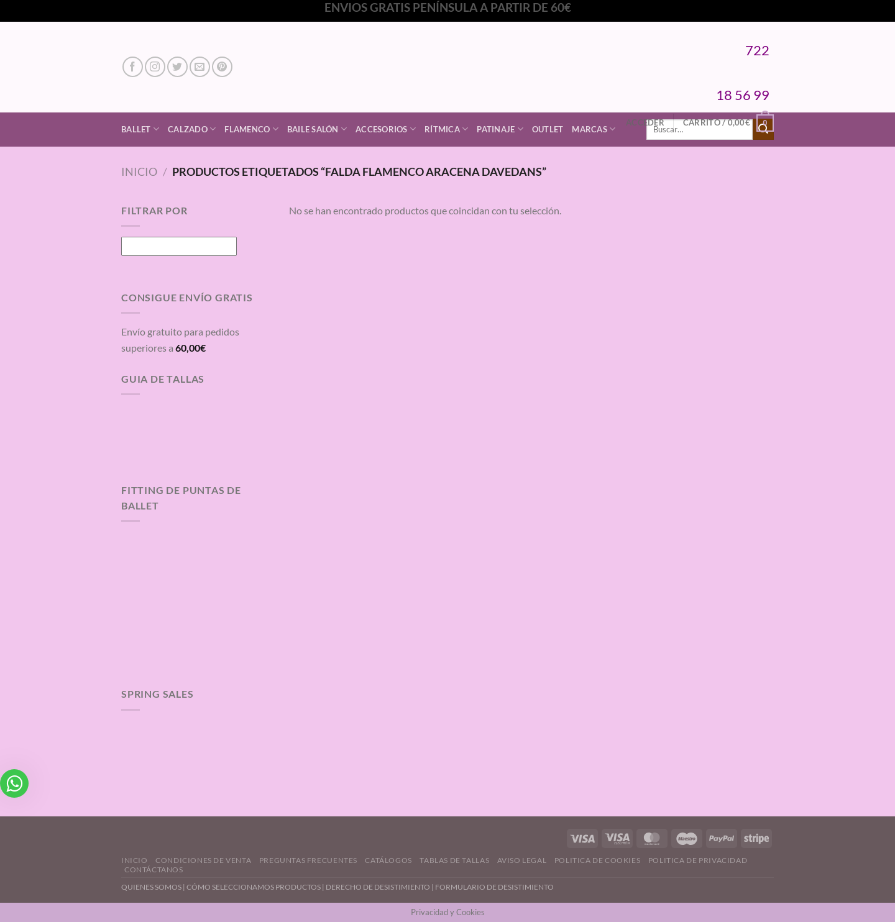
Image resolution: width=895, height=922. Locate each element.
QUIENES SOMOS (151, 887)
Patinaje (500, 129)
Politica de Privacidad (697, 860)
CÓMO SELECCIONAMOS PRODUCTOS (253, 887)
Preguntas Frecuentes (308, 860)
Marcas (593, 129)
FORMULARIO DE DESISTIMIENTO (494, 887)
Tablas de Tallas (454, 860)
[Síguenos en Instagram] (155, 67)
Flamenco (251, 129)
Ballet (140, 129)
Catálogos (388, 860)
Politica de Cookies (597, 860)
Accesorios (386, 129)
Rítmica (446, 129)
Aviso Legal (522, 860)
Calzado (192, 129)
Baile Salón (317, 129)
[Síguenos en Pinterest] (222, 67)
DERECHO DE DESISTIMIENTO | (380, 887)
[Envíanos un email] (200, 67)
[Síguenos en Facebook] (132, 67)
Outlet (548, 129)
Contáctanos (153, 869)
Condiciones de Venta (203, 860)
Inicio (139, 171)
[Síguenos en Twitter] (177, 67)
